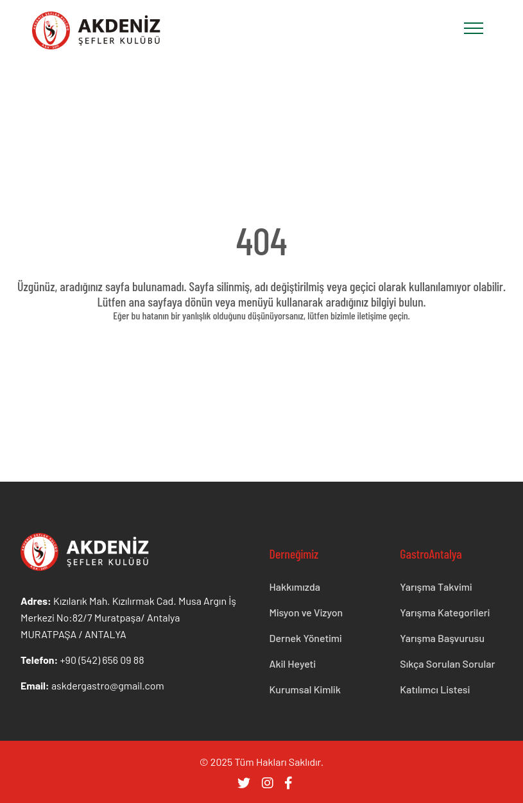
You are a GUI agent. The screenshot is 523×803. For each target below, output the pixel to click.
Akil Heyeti (293, 663)
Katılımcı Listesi (435, 689)
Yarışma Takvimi (436, 586)
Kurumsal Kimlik (305, 689)
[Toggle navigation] (473, 28)
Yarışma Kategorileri (445, 612)
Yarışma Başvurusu (442, 638)
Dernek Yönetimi (306, 638)
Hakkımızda (295, 586)
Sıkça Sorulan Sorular (447, 663)
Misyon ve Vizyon (306, 612)
